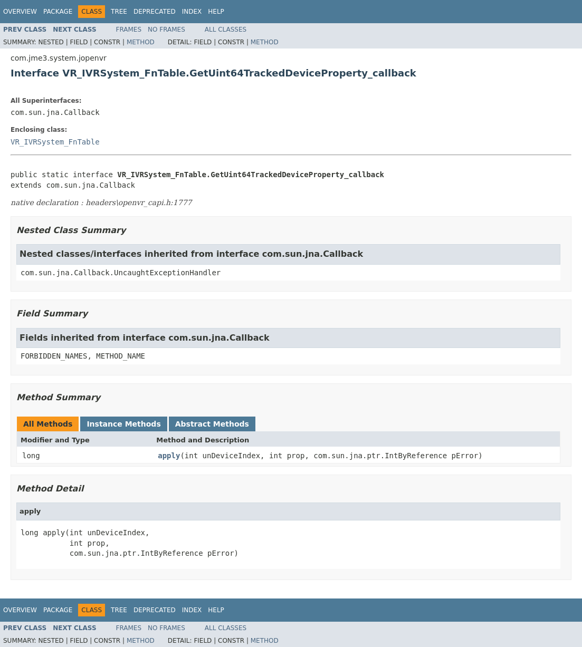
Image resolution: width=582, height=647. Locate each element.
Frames (129, 29)
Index (192, 11)
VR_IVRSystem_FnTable (55, 142)
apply (169, 455)
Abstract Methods (212, 424)
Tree (119, 11)
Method (141, 42)
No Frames (166, 29)
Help (216, 11)
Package (57, 11)
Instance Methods (123, 424)
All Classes (225, 29)
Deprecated (154, 11)
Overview (20, 11)
